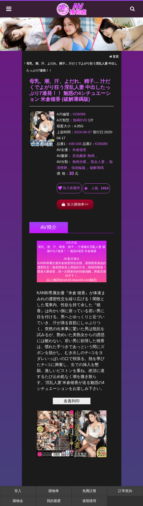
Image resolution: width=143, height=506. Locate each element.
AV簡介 (49, 227)
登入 (17, 491)
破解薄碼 (97, 168)
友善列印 (72, 401)
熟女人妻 (98, 162)
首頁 (114, 56)
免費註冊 (89, 491)
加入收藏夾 (69, 188)
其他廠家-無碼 (83, 156)
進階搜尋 (89, 501)
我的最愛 (54, 501)
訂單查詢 (125, 491)
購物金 (18, 501)
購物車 (53, 491)
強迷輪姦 (78, 168)
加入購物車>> (75, 204)
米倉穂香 (79, 150)
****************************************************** (71, 261)
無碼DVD (80, 120)
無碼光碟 (79, 162)
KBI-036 (75, 144)
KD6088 (79, 114)
